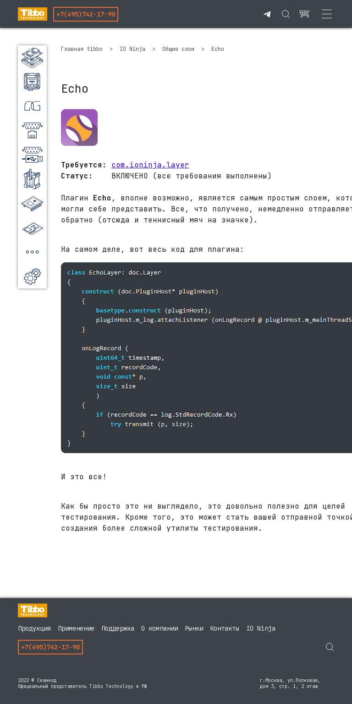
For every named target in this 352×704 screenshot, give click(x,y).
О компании (159, 628)
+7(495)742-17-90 (85, 14)
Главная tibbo (83, 49)
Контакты (224, 628)
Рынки (194, 628)
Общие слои (180, 49)
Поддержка (117, 628)
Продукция (34, 628)
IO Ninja (134, 49)
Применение (76, 628)
